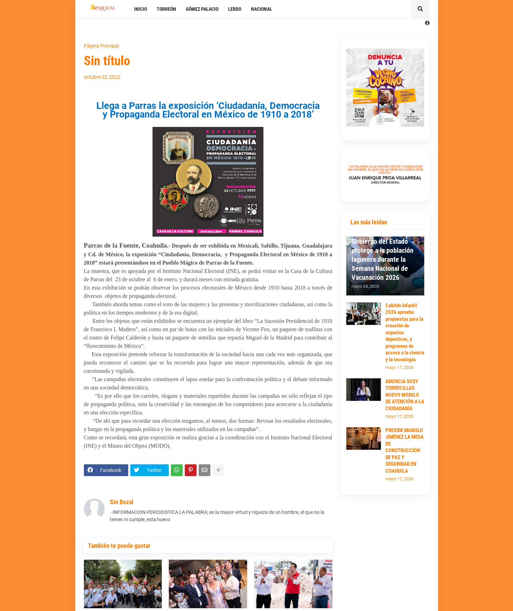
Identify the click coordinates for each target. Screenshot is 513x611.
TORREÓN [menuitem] (166, 9)
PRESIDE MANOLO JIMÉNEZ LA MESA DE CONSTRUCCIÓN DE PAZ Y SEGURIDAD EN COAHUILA (404, 450)
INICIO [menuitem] (140, 9)
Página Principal (101, 45)
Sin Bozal (121, 502)
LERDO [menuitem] (234, 9)
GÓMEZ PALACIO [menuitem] (202, 9)
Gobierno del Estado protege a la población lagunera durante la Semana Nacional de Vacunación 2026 (382, 259)
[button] (420, 9)
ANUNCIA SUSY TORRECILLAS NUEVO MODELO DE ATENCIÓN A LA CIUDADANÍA (404, 395)
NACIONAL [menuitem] (261, 9)
